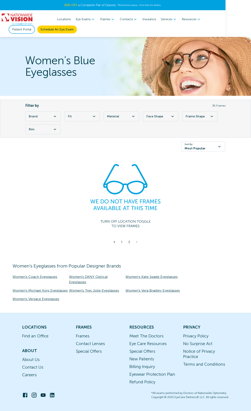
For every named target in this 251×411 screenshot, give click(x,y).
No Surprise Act (197, 343)
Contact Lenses (90, 343)
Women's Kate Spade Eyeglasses (152, 277)
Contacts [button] (142, 19)
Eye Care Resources (148, 343)
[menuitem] (98, 19)
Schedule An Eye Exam (57, 29)
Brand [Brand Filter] (43, 116)
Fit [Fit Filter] (82, 116)
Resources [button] (204, 19)
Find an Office (35, 335)
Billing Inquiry (142, 366)
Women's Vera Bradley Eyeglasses (153, 290)
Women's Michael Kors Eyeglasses (40, 290)
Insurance (162, 19)
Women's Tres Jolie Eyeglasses (94, 290)
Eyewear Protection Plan (152, 374)
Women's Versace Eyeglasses (36, 299)
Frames (82, 335)
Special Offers (89, 351)
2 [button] (129, 242)
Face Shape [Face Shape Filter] (160, 116)
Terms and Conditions (204, 364)
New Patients (141, 358)
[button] (114, 242)
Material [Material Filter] (121, 116)
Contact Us (32, 367)
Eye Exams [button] (98, 19)
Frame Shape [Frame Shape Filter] (200, 116)
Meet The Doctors (146, 335)
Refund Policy (142, 381)
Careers (29, 374)
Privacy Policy (195, 335)
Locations (77, 19)
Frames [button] (120, 19)
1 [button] (122, 242)
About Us (31, 359)
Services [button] (182, 19)
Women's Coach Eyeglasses (35, 277)
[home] (17, 19)
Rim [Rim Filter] (43, 129)
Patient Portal (21, 29)
